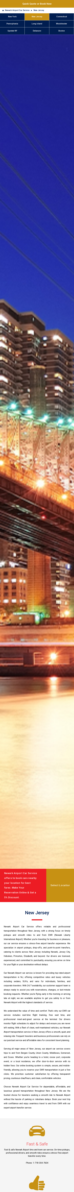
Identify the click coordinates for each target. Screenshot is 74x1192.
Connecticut (61, 17)
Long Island (37, 24)
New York (12, 17)
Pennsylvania (12, 24)
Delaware (37, 31)
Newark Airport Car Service (17, 10)
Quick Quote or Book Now (37, 3)
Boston (61, 31)
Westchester (61, 24)
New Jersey (39, 10)
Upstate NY (12, 31)
